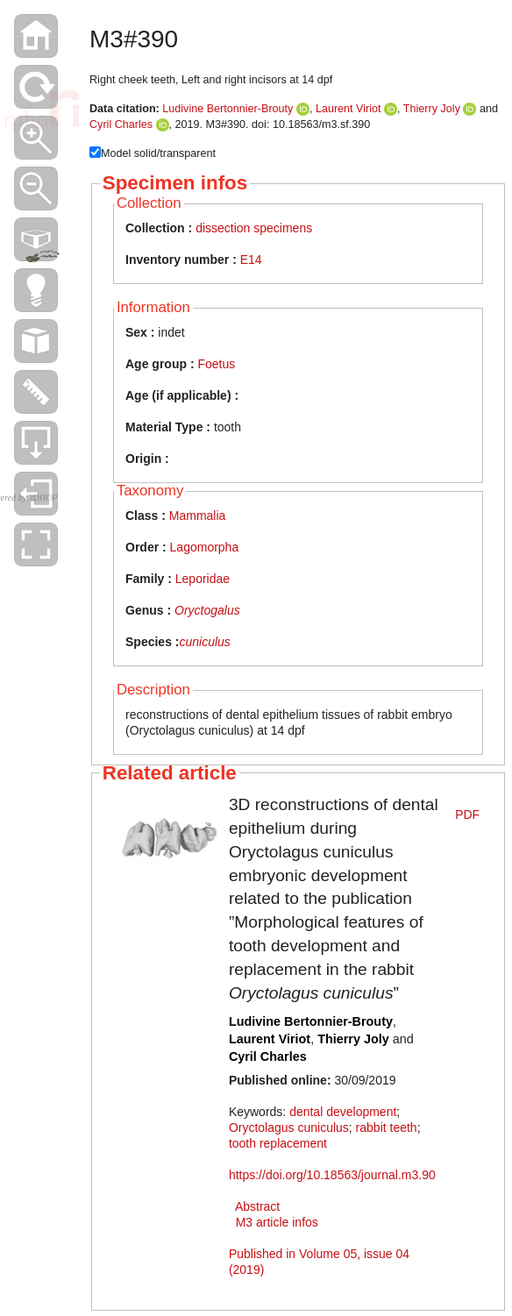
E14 (251, 260)
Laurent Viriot (348, 109)
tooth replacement (278, 1143)
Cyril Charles (121, 124)
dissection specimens (254, 228)
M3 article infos (277, 1222)
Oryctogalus (207, 610)
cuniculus (204, 642)
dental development (342, 1112)
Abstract (257, 1206)
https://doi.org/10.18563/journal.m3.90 (332, 1175)
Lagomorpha (204, 547)
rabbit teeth (386, 1127)
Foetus (216, 364)
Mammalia (197, 516)
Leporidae (202, 579)
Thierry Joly (431, 109)
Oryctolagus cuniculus (289, 1127)
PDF (467, 814)
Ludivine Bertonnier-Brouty (227, 109)
